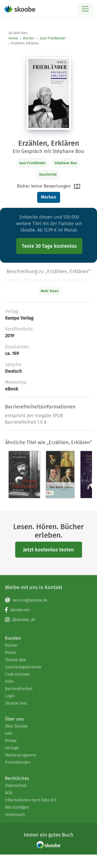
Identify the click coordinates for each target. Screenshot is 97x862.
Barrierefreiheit (18, 688)
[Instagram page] (48, 620)
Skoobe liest (16, 703)
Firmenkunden (17, 762)
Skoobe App (15, 659)
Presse (11, 740)
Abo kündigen (17, 807)
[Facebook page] (48, 610)
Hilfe (9, 681)
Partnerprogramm (20, 755)
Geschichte (48, 174)
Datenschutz (16, 785)
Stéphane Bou (65, 163)
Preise (10, 652)
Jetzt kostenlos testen (48, 550)
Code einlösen (17, 674)
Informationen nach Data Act (30, 800)
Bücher (28, 38)
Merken (48, 197)
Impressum (15, 814)
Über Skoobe (16, 726)
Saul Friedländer (53, 38)
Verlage (12, 747)
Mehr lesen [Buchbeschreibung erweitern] (50, 291)
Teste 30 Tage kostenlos (49, 246)
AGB (8, 792)
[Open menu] (85, 9)
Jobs (8, 733)
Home (13, 38)
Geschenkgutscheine (23, 667)
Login (9, 696)
